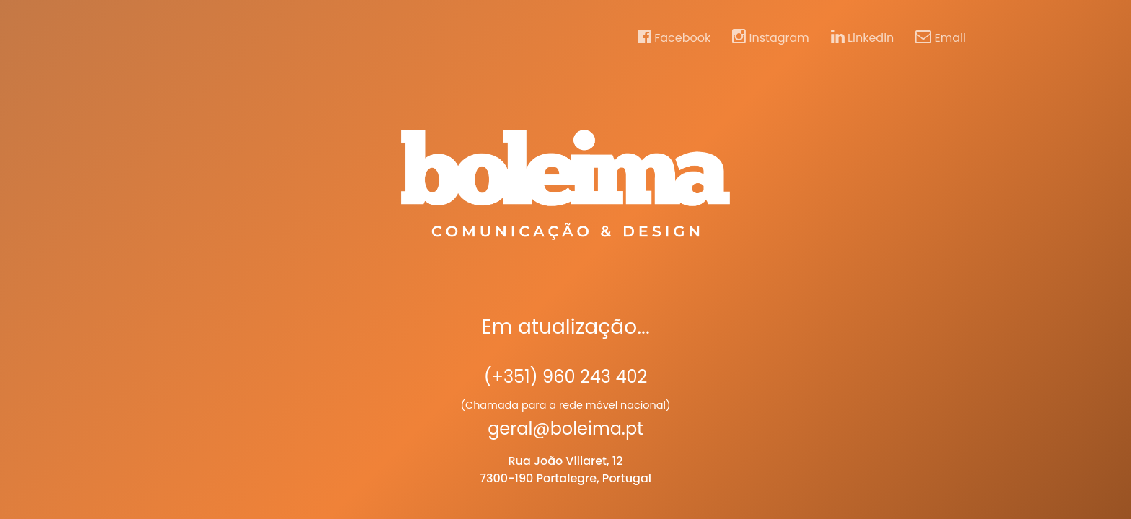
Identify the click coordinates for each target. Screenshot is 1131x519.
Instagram (770, 37)
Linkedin (862, 37)
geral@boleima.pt (565, 428)
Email (940, 37)
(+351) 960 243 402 (566, 377)
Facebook (674, 37)
